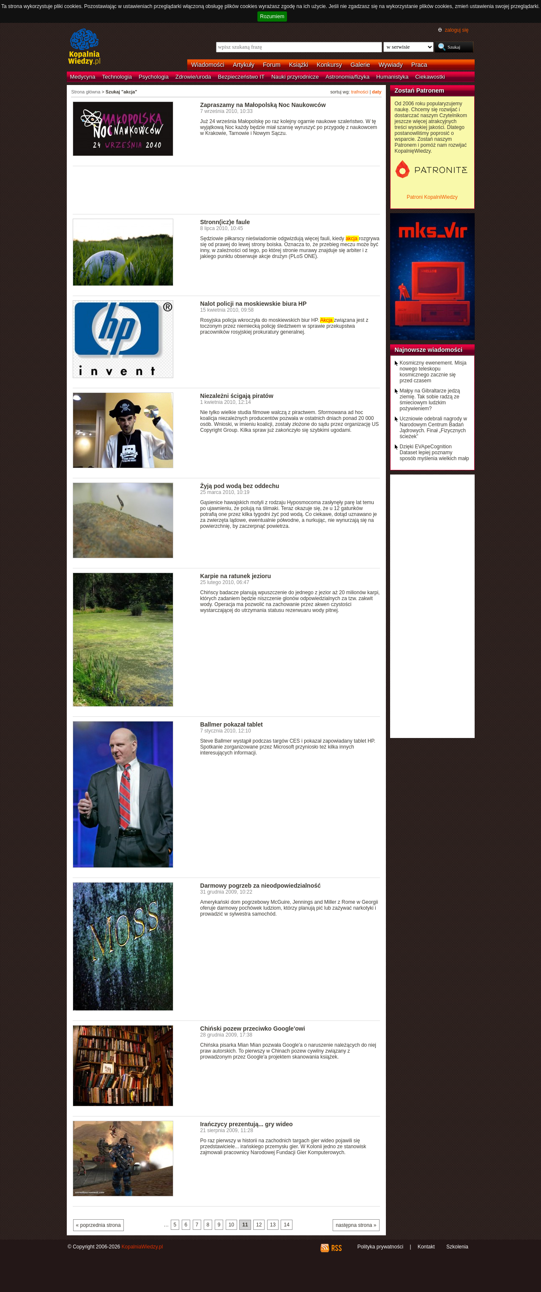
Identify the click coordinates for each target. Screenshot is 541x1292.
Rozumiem (272, 16)
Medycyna (83, 77)
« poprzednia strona (98, 1225)
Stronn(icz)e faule (225, 222)
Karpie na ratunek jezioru (235, 576)
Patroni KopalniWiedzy (432, 197)
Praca (419, 64)
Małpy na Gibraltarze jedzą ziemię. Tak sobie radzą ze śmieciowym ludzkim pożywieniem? (430, 399)
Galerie (360, 64)
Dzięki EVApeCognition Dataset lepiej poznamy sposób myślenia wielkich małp (434, 452)
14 (286, 1225)
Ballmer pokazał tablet (231, 724)
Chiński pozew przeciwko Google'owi (252, 1028)
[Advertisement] (226, 189)
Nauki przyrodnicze (295, 77)
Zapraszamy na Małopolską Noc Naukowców (263, 104)
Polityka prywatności (380, 1247)
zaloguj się (456, 30)
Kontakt (426, 1247)
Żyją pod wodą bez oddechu (239, 486)
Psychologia (154, 77)
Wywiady (391, 64)
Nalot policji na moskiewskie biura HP (253, 303)
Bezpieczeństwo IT (241, 77)
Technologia (117, 77)
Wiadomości (207, 64)
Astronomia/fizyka (347, 77)
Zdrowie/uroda (193, 77)
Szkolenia (457, 1247)
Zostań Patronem (420, 90)
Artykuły (243, 64)
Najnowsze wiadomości (429, 349)
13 (273, 1225)
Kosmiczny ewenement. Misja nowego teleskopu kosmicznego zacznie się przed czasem (433, 372)
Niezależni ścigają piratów (236, 395)
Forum (272, 64)
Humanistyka (392, 77)
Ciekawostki (430, 77)
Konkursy (329, 64)
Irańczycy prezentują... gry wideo (246, 1124)
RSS (336, 1248)
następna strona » (356, 1225)
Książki (299, 64)
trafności (360, 91)
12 (259, 1225)
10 (231, 1225)
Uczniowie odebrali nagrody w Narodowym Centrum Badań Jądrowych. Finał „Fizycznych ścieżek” (433, 427)
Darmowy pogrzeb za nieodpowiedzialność (260, 885)
